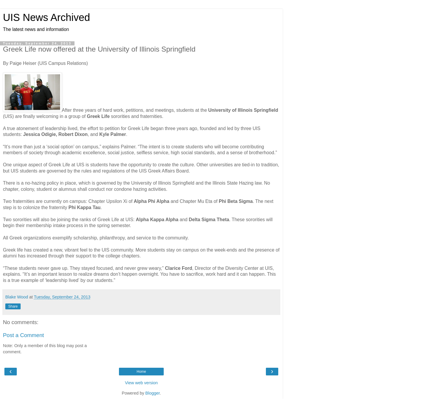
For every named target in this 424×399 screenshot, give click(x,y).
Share (13, 306)
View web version (141, 382)
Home (141, 372)
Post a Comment (23, 335)
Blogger (152, 393)
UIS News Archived (46, 17)
